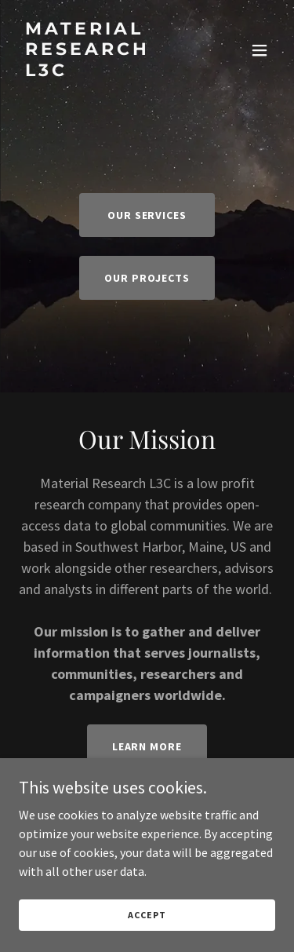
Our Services (147, 215)
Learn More (147, 746)
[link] (108, 71)
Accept (146, 915)
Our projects (147, 278)
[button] (259, 50)
